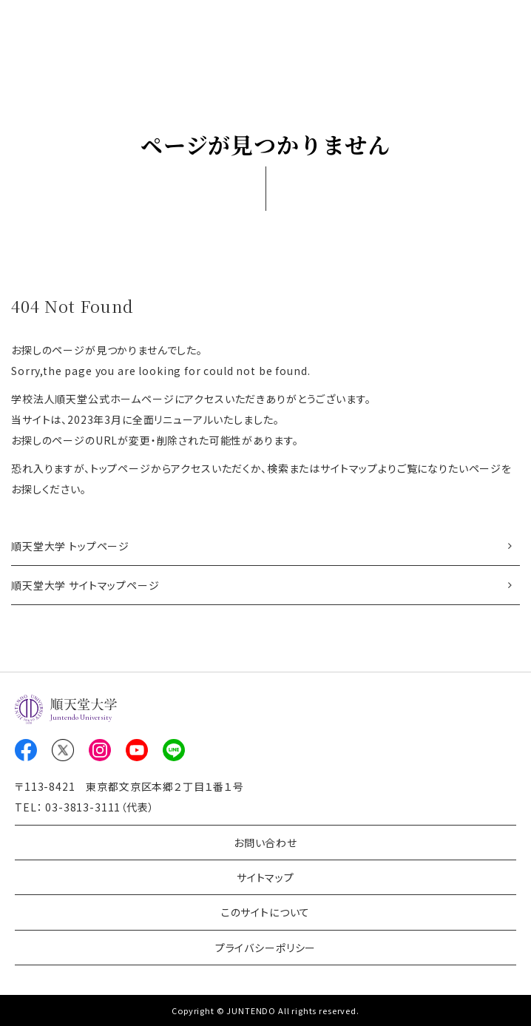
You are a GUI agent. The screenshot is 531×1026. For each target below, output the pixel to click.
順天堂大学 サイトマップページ (85, 585)
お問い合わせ (265, 842)
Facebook (26, 750)
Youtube (137, 750)
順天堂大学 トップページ (70, 546)
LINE (174, 750)
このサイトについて (266, 912)
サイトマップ (265, 877)
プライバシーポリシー (265, 947)
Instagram (100, 750)
